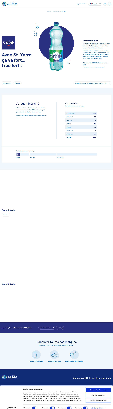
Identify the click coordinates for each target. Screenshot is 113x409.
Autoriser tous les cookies (98, 387)
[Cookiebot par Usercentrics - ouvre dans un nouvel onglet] (11, 405)
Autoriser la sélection (98, 392)
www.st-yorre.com (47, 328)
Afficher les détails (97, 405)
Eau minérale (56, 11)
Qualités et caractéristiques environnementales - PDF (92, 83)
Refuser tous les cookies (98, 397)
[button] (95, 3)
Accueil (49, 11)
